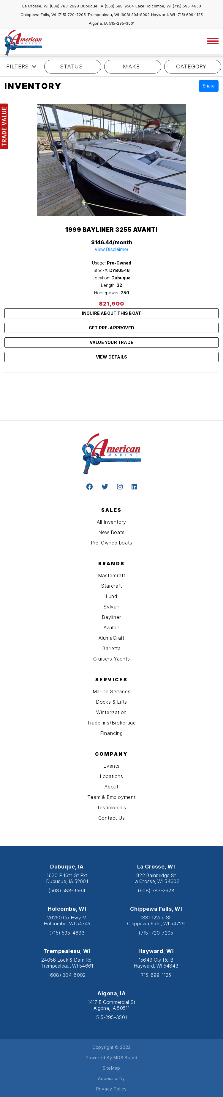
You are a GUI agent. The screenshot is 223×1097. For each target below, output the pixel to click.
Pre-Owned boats (111, 543)
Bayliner (111, 617)
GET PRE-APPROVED (111, 327)
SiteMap (111, 1068)
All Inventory (111, 522)
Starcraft (111, 586)
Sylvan (111, 607)
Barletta (111, 648)
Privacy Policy (111, 1088)
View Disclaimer (112, 249)
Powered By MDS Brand (111, 1057)
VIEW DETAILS (111, 356)
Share (209, 86)
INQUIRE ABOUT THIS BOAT (111, 313)
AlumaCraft (111, 638)
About (111, 787)
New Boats (111, 532)
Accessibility (111, 1078)
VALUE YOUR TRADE (111, 342)
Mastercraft (111, 575)
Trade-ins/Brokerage (111, 723)
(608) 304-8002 (135, 14)
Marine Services (112, 691)
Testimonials (111, 807)
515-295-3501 (122, 23)
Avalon (112, 627)
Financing (111, 733)
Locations (111, 776)
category (192, 66)
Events (111, 766)
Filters (21, 66)
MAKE (133, 66)
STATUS (73, 66)
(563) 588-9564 (119, 6)
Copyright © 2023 (111, 1047)
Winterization (111, 712)
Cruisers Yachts (111, 659)
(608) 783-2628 (64, 6)
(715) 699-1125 (189, 14)
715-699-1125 (156, 975)
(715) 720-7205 (71, 14)
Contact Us (111, 818)
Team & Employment (111, 797)
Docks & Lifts (111, 702)
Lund (111, 596)
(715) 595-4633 (187, 6)
